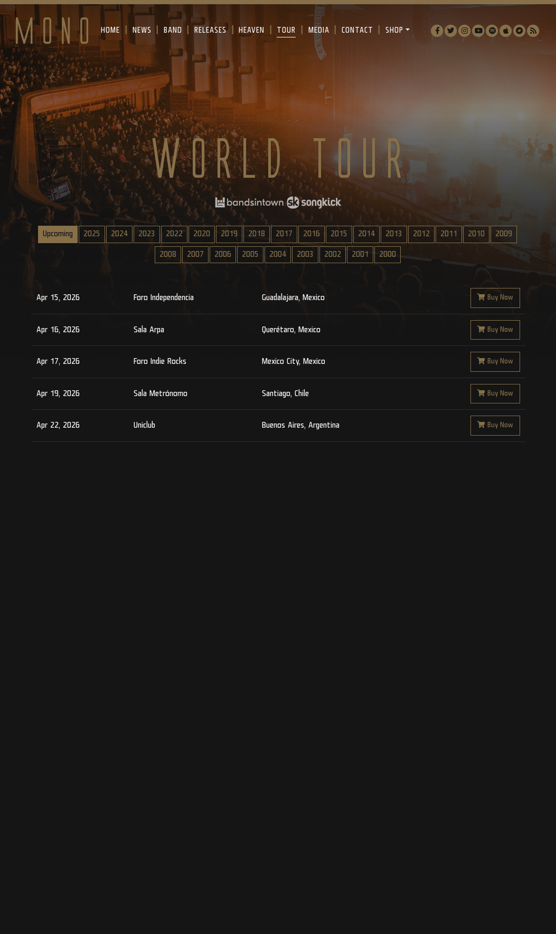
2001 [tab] (360, 254)
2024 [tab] (119, 234)
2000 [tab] (387, 254)
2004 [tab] (277, 254)
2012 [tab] (421, 234)
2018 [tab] (256, 234)
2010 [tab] (476, 234)
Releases (210, 30)
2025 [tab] (91, 234)
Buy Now (495, 297)
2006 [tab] (222, 254)
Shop (394, 30)
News (142, 30)
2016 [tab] (311, 234)
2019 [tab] (229, 234)
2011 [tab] (448, 234)
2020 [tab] (201, 234)
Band (173, 30)
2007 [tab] (195, 254)
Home (110, 30)
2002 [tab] (332, 254)
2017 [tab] (284, 234)
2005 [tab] (250, 254)
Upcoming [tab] (58, 234)
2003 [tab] (305, 254)
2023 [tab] (146, 234)
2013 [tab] (393, 234)
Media (318, 30)
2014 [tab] (366, 234)
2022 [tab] (174, 234)
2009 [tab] (503, 234)
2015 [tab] (339, 234)
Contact (357, 30)
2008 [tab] (167, 254)
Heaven (252, 30)
